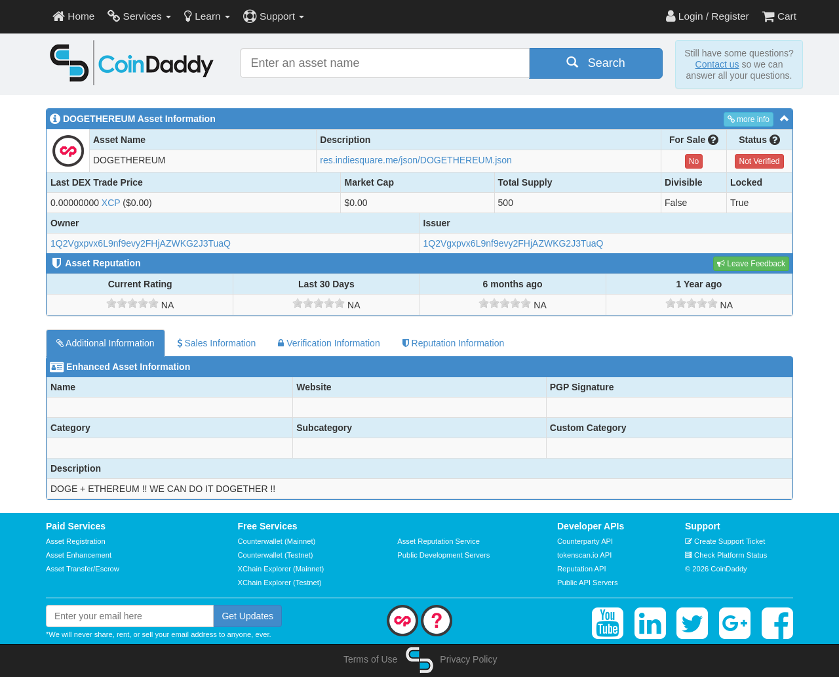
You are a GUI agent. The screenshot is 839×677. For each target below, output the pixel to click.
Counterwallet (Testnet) (275, 555)
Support (273, 16)
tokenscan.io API (584, 555)
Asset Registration (76, 541)
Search (595, 63)
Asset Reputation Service (438, 541)
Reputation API (581, 569)
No (694, 161)
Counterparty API (585, 541)
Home (73, 16)
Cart (779, 16)
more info (749, 119)
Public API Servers (587, 582)
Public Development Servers (443, 555)
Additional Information (105, 343)
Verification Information (329, 343)
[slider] (132, 303)
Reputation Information (453, 343)
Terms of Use (370, 659)
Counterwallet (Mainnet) (277, 541)
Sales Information (216, 343)
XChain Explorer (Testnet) (280, 582)
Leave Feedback (751, 263)
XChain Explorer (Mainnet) (281, 569)
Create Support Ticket (725, 541)
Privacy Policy (468, 659)
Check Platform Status (726, 555)
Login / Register (707, 16)
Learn (207, 16)
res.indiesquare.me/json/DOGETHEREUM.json (416, 160)
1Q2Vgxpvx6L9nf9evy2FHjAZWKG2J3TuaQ (140, 243)
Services (139, 16)
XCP (111, 202)
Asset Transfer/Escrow (82, 569)
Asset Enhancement (78, 555)
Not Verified (759, 161)
